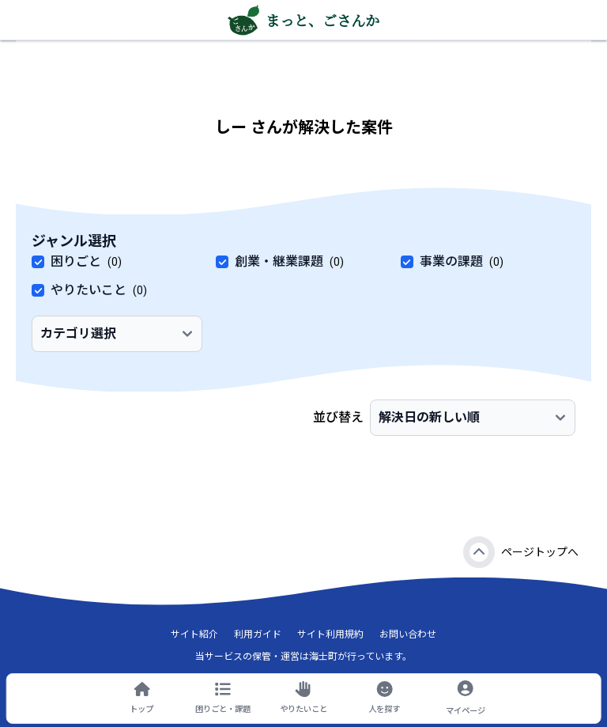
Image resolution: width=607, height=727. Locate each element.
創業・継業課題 (279, 261)
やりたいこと (88, 289)
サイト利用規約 (330, 634)
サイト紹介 (194, 634)
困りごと (76, 261)
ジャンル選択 (74, 241)
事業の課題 (451, 261)
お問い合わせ (407, 634)
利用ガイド (257, 634)
